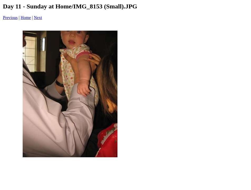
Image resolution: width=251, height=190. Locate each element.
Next (38, 17)
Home (26, 17)
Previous (10, 17)
